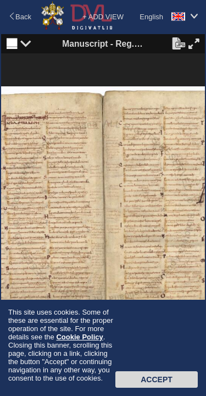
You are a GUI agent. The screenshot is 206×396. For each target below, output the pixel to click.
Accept (156, 379)
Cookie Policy (79, 337)
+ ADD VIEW (103, 17)
